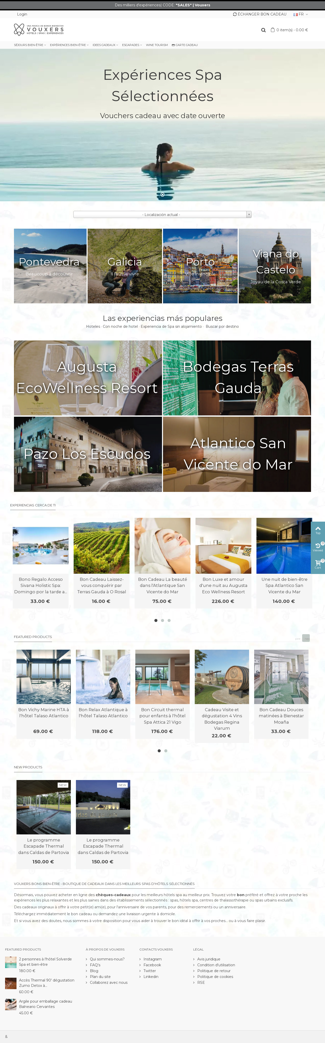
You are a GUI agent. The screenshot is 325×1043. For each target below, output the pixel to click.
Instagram (152, 959)
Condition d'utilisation (215, 965)
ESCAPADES (130, 45)
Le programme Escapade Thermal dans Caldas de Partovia (43, 846)
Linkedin (150, 976)
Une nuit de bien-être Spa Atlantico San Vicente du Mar (284, 585)
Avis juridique (208, 959)
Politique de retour (213, 971)
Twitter (149, 971)
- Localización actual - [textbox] (161, 214)
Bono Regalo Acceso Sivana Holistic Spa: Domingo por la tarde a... (40, 585)
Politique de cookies (214, 976)
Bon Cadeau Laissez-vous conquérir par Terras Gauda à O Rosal (101, 585)
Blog (93, 971)
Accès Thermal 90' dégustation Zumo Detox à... (46, 983)
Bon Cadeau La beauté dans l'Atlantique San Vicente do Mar (162, 585)
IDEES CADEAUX (104, 45)
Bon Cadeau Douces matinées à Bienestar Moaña (281, 716)
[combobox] (162, 214)
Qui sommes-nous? (107, 959)
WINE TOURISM (157, 45)
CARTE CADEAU (185, 45)
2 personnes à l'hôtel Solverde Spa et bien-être (45, 962)
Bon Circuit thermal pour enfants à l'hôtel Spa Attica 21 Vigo (162, 716)
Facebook (151, 965)
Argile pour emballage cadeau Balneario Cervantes (45, 1004)
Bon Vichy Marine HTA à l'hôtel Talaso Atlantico (43, 712)
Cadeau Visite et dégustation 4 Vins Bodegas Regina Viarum (222, 719)
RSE (200, 982)
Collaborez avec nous (108, 982)
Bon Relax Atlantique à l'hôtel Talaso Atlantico (103, 712)
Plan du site (100, 976)
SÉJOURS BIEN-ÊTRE (28, 45)
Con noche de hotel (120, 326)
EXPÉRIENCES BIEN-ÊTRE (68, 45)
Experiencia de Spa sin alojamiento (171, 326)
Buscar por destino (222, 326)
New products (28, 767)
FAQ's (94, 965)
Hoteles (93, 326)
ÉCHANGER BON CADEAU (259, 14)
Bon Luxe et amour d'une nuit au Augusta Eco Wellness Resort (223, 585)
